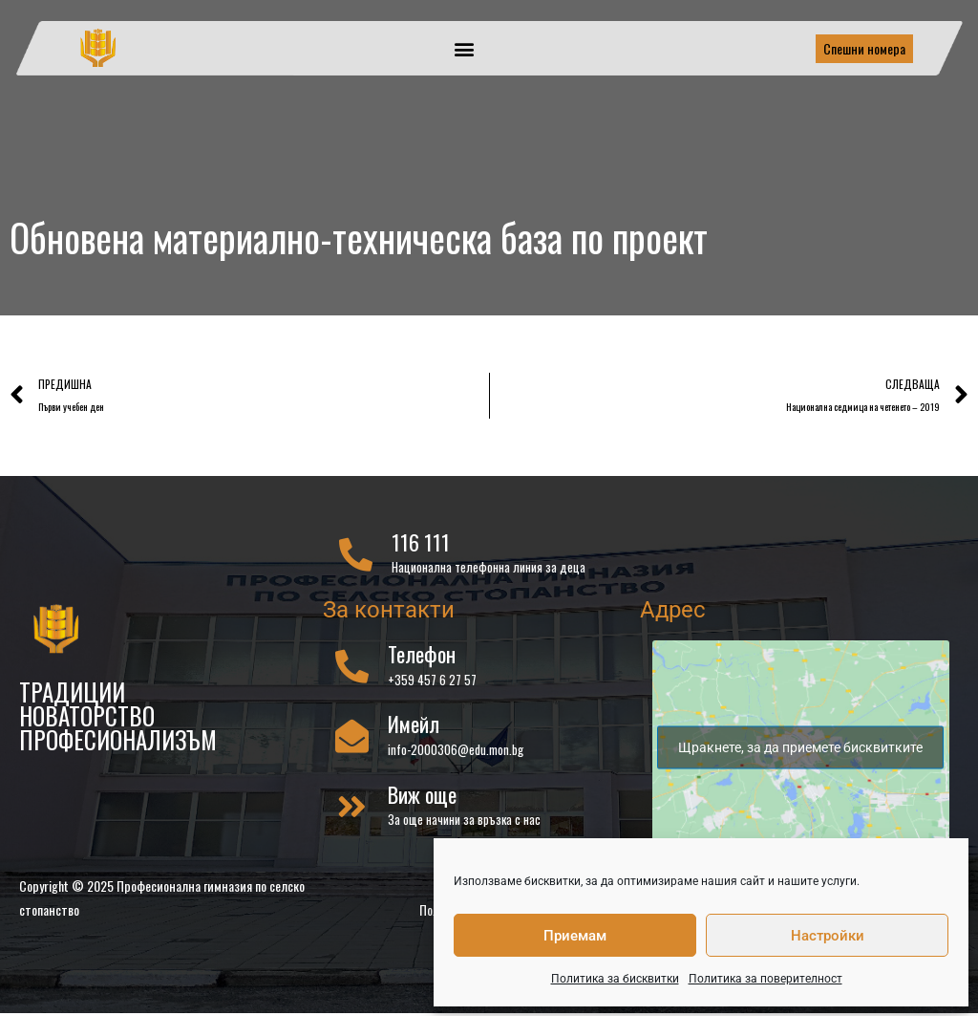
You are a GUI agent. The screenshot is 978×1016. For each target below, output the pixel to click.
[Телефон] (352, 668)
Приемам (574, 935)
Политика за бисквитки (615, 978)
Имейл (413, 727)
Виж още (422, 797)
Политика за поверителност (765, 978)
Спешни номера (864, 48)
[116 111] (355, 556)
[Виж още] (352, 809)
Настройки (827, 935)
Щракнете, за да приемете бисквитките (800, 750)
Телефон (422, 656)
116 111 (421, 545)
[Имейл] (352, 739)
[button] (464, 48)
